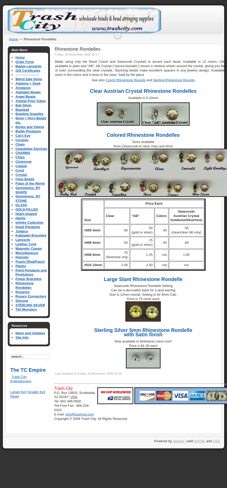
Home (13, 39)
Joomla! (179, 441)
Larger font (18, 392)
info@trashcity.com (79, 414)
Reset (14, 396)
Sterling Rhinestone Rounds (174, 80)
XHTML (199, 441)
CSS (216, 441)
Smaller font (36, 392)
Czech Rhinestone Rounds (126, 80)
